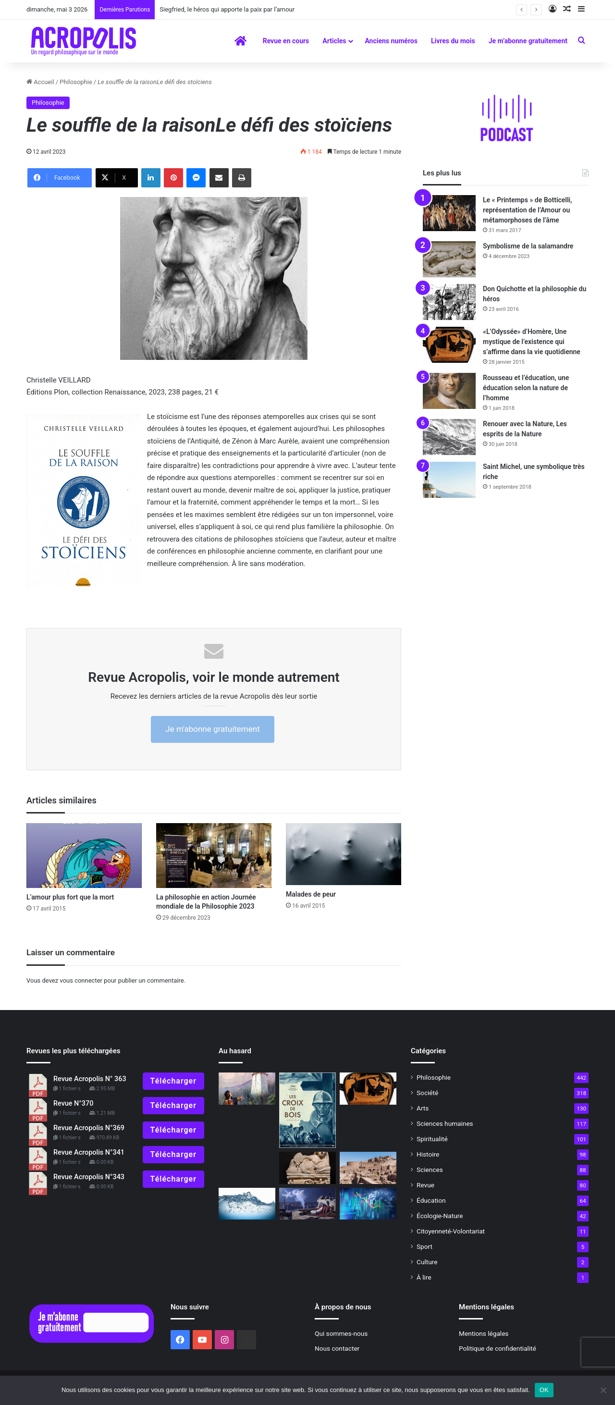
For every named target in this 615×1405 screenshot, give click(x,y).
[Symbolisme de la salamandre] (449, 259)
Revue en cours (286, 41)
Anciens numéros (391, 41)
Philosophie (76, 82)
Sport (424, 1246)
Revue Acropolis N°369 (88, 1128)
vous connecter (81, 980)
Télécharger (173, 1080)
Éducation (431, 1200)
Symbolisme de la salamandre (528, 246)
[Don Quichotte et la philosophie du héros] (449, 302)
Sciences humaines (445, 1123)
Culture (427, 1262)
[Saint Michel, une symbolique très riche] (449, 480)
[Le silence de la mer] (247, 1204)
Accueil (40, 82)
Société (427, 1093)
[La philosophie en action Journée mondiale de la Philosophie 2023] (213, 855)
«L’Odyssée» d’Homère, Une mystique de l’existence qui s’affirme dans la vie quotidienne (531, 342)
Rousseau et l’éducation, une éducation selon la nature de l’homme (526, 388)
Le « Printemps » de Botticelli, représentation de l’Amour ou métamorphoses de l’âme (527, 210)
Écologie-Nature (440, 1216)
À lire (424, 1277)
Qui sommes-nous (341, 1333)
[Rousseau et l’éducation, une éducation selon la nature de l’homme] (449, 391)
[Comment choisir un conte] (247, 1088)
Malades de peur (311, 894)
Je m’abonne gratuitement (528, 41)
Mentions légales (483, 1333)
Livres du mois (453, 41)
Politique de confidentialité (497, 1348)
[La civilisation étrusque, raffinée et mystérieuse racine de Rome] (307, 1168)
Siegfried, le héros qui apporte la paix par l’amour (227, 9)
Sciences (430, 1169)
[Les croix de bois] (307, 1110)
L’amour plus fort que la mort (70, 897)
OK (544, 1389)
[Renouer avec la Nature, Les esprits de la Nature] (449, 437)
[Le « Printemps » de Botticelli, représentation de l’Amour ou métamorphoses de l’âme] (449, 213)
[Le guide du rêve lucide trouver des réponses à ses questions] (307, 1204)
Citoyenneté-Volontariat (451, 1231)
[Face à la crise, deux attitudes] (368, 1204)
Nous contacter (337, 1348)
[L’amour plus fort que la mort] (84, 855)
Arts (423, 1108)
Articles (334, 41)
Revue (425, 1185)
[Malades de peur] (343, 854)
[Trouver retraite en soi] (368, 1168)
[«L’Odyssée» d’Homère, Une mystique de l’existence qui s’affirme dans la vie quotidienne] (449, 345)
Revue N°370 (73, 1103)
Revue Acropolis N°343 (88, 1177)
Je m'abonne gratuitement (212, 729)
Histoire (428, 1154)
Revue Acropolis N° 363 (89, 1079)
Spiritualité (432, 1139)
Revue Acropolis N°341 (88, 1152)
